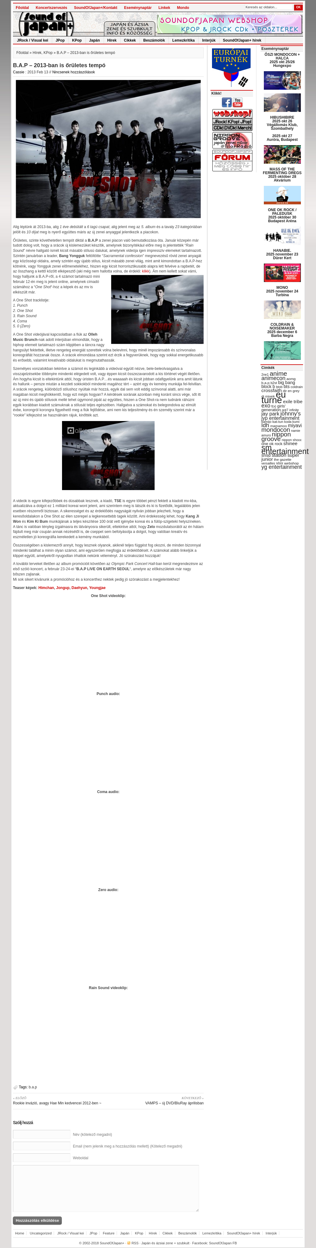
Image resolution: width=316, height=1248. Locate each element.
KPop (77, 40)
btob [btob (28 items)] (279, 387)
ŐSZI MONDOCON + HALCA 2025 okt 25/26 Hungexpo (282, 60)
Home (19, 1233)
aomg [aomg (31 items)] (291, 379)
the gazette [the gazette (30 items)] (283, 459)
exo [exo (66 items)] (265, 406)
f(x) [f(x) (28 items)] (273, 406)
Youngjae (97, 588)
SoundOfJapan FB (223, 1243)
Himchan (46, 588)
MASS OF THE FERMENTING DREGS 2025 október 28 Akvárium (282, 174)
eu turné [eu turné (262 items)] (273, 397)
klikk (145, 271)
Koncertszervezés (51, 8)
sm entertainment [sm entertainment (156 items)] (285, 449)
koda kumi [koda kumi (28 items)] (291, 422)
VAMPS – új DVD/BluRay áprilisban (158, 1100)
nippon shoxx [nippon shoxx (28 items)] (291, 440)
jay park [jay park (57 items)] (270, 414)
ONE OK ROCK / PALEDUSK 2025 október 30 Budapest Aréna (282, 215)
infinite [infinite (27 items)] (294, 410)
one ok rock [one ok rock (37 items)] (271, 443)
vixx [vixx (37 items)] (279, 463)
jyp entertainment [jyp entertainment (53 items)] (280, 418)
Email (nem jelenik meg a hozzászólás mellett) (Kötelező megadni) (127, 1146)
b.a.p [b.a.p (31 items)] (265, 383)
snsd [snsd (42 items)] (266, 455)
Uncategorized (41, 1233)
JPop (60, 40)
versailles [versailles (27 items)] (268, 463)
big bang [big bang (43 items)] (286, 382)
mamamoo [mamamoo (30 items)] (278, 426)
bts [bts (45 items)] (287, 386)
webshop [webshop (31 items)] (291, 463)
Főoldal (22, 8)
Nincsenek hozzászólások (73, 72)
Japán (94, 40)
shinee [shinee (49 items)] (290, 443)
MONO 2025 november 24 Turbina (282, 291)
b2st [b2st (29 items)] (274, 383)
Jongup (62, 588)
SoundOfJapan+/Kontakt (95, 8)
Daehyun (79, 588)
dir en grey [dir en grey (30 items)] (291, 391)
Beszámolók (154, 40)
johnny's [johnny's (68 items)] (291, 414)
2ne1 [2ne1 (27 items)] (265, 374)
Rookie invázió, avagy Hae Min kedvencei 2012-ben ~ (58, 1100)
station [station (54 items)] (279, 455)
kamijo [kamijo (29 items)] (266, 422)
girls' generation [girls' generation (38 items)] (273, 408)
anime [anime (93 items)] (278, 373)
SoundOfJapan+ (112, 1243)
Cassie (18, 72)
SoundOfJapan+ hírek (242, 40)
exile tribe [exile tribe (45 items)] (292, 401)
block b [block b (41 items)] (268, 386)
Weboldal (80, 1158)
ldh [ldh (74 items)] (265, 425)
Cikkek (130, 40)
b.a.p (33, 1087)
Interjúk (208, 40)
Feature (108, 1233)
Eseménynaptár (138, 8)
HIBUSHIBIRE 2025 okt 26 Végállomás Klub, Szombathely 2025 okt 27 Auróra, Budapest (282, 128)
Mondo (183, 8)
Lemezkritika (183, 40)
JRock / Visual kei (32, 40)
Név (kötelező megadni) (92, 1134)
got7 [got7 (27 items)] (285, 410)
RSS (135, 1243)
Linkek (164, 8)
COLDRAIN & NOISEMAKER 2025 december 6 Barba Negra (282, 330)
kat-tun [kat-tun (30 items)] (277, 422)
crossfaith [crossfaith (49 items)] (271, 390)
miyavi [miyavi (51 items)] (295, 425)
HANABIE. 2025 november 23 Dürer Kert (282, 254)
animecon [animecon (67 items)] (273, 378)
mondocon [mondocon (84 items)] (275, 429)
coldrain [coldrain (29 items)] (297, 387)
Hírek (112, 40)
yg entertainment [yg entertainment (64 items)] (281, 467)
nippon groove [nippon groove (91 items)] (276, 436)
